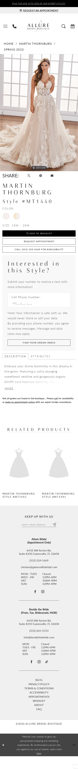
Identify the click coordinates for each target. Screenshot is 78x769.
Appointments (39, 709)
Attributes (40, 364)
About (39, 718)
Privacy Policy (39, 697)
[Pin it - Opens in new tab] (43, 177)
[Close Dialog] (4, 758)
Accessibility (39, 705)
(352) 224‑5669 (39, 570)
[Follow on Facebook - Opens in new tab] (34, 602)
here (38, 766)
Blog (39, 693)
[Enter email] (39, 534)
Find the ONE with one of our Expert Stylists (39, 3)
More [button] (10, 397)
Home (9, 44)
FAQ (39, 722)
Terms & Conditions (39, 701)
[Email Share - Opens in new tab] (55, 177)
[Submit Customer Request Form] (39, 350)
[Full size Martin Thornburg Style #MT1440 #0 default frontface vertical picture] (39, 113)
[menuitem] (5, 26)
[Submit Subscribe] (54, 534)
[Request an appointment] (39, 10)
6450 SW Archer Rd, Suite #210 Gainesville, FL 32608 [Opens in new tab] (39, 633)
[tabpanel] (39, 113)
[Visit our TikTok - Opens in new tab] (48, 674)
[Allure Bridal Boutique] (39, 26)
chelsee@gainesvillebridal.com (39, 576)
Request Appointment (39, 245)
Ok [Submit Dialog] (74, 757)
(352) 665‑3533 (39, 641)
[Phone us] (14, 26)
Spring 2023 (14, 50)
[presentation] (19, 472)
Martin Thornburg (35, 44)
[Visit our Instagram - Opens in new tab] (39, 674)
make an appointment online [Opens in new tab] (20, 410)
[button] (5, 26)
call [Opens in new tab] (56, 407)
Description (15, 364)
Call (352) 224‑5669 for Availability (39, 255)
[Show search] (63, 26)
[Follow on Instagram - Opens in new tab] (43, 602)
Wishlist (39, 714)
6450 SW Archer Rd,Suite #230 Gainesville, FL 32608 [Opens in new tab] (39, 561)
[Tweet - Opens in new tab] (29, 177)
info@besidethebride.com (39, 648)
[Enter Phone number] (36, 309)
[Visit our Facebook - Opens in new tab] (30, 674)
